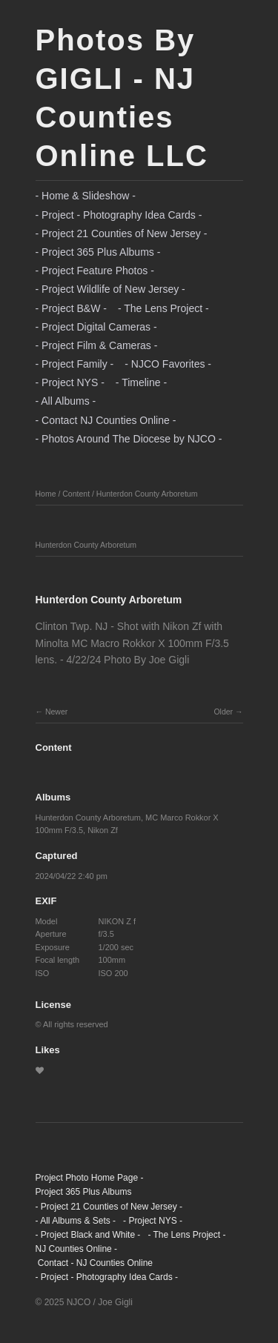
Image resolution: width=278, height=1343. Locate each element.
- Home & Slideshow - (86, 196)
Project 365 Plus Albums (84, 1192)
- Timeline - (141, 382)
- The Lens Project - (163, 308)
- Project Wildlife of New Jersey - (110, 289)
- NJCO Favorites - (168, 364)
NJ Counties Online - (77, 1249)
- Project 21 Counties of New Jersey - (122, 233)
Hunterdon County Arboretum (147, 493)
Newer (56, 711)
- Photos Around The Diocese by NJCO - (129, 439)
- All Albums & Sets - (76, 1221)
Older (223, 711)
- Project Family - (75, 364)
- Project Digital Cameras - (96, 327)
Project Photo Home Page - (90, 1178)
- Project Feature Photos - (95, 270)
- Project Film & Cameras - (97, 345)
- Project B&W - (71, 308)
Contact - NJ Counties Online (94, 1263)
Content (76, 493)
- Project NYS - (70, 382)
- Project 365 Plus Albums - (98, 252)
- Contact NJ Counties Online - (106, 420)
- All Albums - (66, 401)
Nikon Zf (102, 830)
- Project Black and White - (88, 1235)
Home (46, 493)
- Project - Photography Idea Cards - (119, 215)
